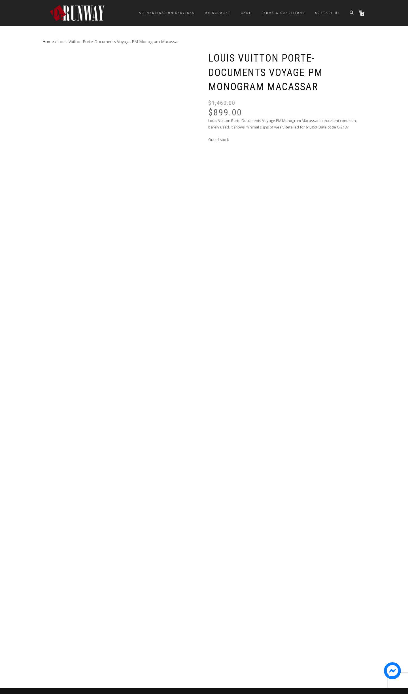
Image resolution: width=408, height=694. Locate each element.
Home (48, 41)
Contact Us (327, 13)
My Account (218, 13)
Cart (246, 13)
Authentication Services (166, 13)
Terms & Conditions (283, 13)
